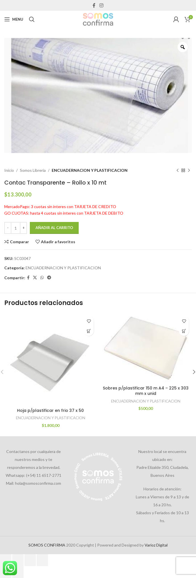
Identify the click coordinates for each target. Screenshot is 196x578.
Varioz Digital (156, 545)
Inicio (9, 170)
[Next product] (189, 170)
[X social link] (35, 277)
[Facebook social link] (94, 5)
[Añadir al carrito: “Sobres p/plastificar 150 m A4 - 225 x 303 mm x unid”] (184, 331)
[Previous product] (177, 170)
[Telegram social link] (49, 277)
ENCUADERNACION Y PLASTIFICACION (90, 170)
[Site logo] (98, 18)
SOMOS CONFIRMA (46, 545)
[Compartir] (30, 560)
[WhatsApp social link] (42, 277)
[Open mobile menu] (13, 19)
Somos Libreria (33, 170)
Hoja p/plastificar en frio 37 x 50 (50, 410)
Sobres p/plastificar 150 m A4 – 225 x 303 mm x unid (146, 391)
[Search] (31, 19)
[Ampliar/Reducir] (5, 560)
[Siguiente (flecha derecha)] (18, 572)
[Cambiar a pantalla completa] (18, 560)
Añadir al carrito (54, 227)
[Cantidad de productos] (15, 228)
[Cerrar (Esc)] (42, 560)
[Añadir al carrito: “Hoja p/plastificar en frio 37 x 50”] (89, 331)
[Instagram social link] (101, 5)
